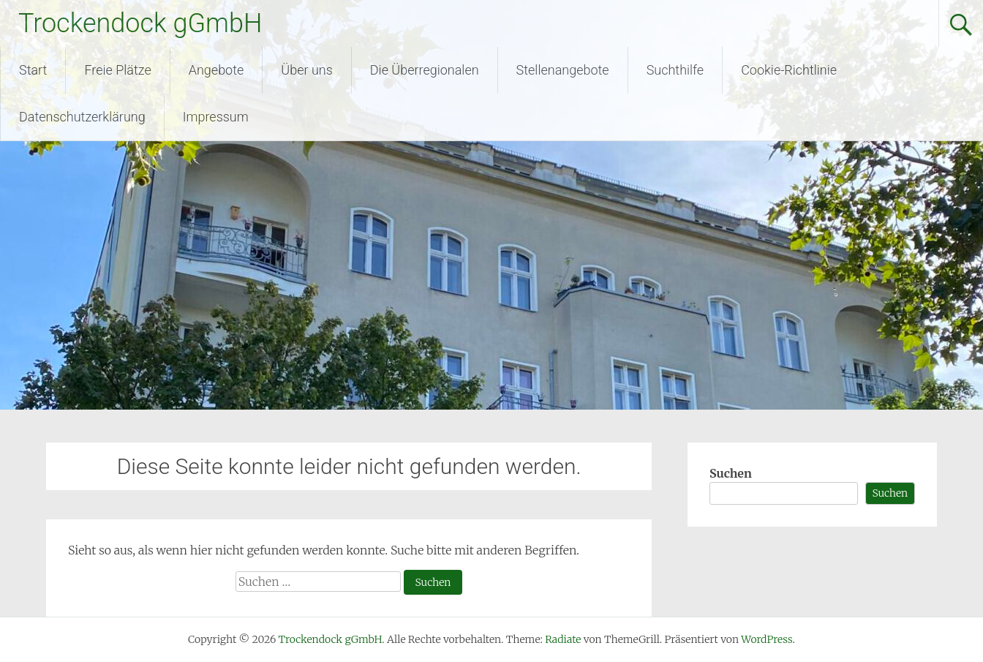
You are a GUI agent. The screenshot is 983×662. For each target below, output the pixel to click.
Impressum (216, 116)
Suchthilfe (675, 70)
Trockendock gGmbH (140, 23)
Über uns (306, 70)
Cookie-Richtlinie (789, 70)
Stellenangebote (562, 70)
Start (33, 70)
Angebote (216, 70)
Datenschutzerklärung (82, 116)
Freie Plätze (117, 70)
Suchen (730, 473)
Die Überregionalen (424, 70)
